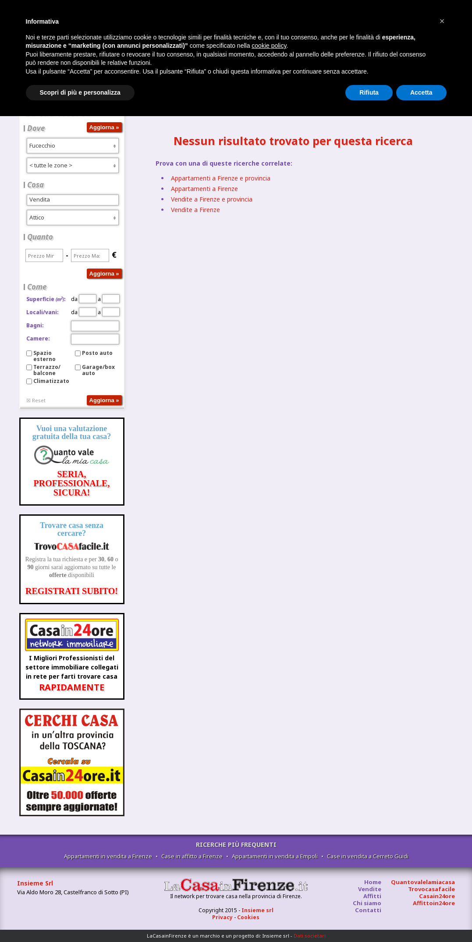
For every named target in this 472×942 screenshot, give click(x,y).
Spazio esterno (44, 356)
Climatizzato (51, 381)
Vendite (369, 889)
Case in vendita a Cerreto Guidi (367, 856)
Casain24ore (437, 896)
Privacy (222, 917)
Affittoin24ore (434, 903)
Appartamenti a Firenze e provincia (220, 178)
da (83, 299)
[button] (442, 21)
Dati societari (310, 935)
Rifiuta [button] (369, 92)
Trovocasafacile (431, 889)
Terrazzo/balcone (46, 370)
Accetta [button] (421, 92)
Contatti (368, 910)
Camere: (38, 338)
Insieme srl (257, 910)
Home (372, 882)
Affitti (372, 896)
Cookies (248, 917)
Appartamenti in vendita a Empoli (275, 856)
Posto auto (97, 353)
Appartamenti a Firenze (204, 188)
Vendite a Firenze (195, 209)
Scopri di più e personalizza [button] (80, 92)
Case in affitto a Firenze (192, 856)
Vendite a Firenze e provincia (211, 199)
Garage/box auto (98, 370)
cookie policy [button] (269, 45)
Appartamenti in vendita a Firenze (108, 856)
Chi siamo (367, 903)
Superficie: (46, 299)
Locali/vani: (42, 312)
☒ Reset (36, 400)
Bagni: (35, 325)
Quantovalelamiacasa (423, 882)
